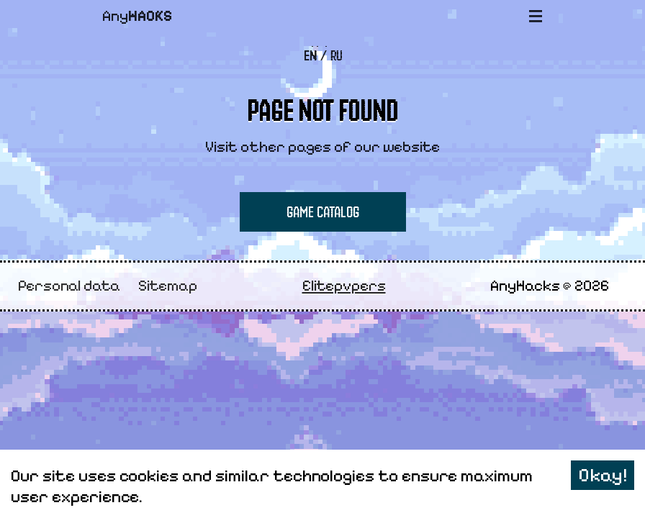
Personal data (69, 286)
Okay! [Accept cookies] (602, 475)
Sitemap (167, 286)
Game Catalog (323, 212)
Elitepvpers (344, 286)
